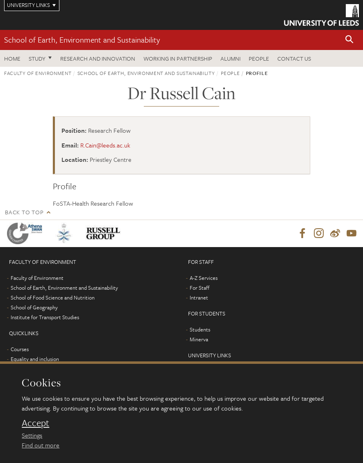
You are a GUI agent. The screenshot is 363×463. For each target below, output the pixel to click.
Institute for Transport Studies (45, 317)
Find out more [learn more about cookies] (40, 444)
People (259, 58)
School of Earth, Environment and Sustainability (82, 39)
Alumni (230, 58)
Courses (20, 349)
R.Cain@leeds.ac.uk (105, 145)
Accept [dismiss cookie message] (35, 423)
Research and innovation (97, 58)
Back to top (24, 212)
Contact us (294, 58)
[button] (349, 40)
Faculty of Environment (37, 73)
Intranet (199, 297)
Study (37, 58)
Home (12, 58)
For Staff (199, 288)
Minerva (199, 339)
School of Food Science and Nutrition (53, 297)
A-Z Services (204, 278)
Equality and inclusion (35, 359)
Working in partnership (177, 58)
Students (200, 329)
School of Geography (34, 307)
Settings (32, 435)
